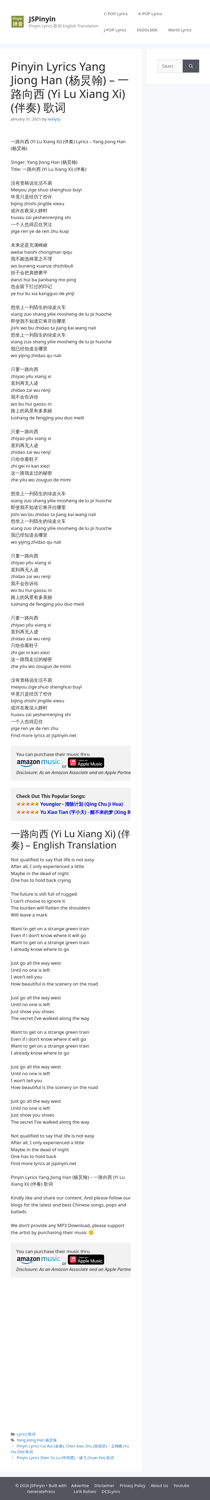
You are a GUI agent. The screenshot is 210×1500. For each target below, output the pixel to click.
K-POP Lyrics (150, 13)
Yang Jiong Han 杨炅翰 (37, 1440)
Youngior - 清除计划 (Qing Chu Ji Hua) (81, 804)
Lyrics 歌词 (26, 1434)
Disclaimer (104, 1485)
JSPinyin (42, 18)
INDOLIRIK (147, 29)
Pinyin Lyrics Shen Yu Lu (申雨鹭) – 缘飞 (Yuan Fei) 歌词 (65, 1457)
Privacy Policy (132, 1485)
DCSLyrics (111, 1491)
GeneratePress (41, 1491)
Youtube (181, 1485)
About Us (159, 1485)
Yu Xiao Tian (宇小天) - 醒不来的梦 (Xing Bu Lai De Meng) (102, 812)
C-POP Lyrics (116, 13)
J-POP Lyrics (115, 29)
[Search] (191, 66)
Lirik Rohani (85, 1491)
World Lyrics (179, 29)
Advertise (80, 1485)
